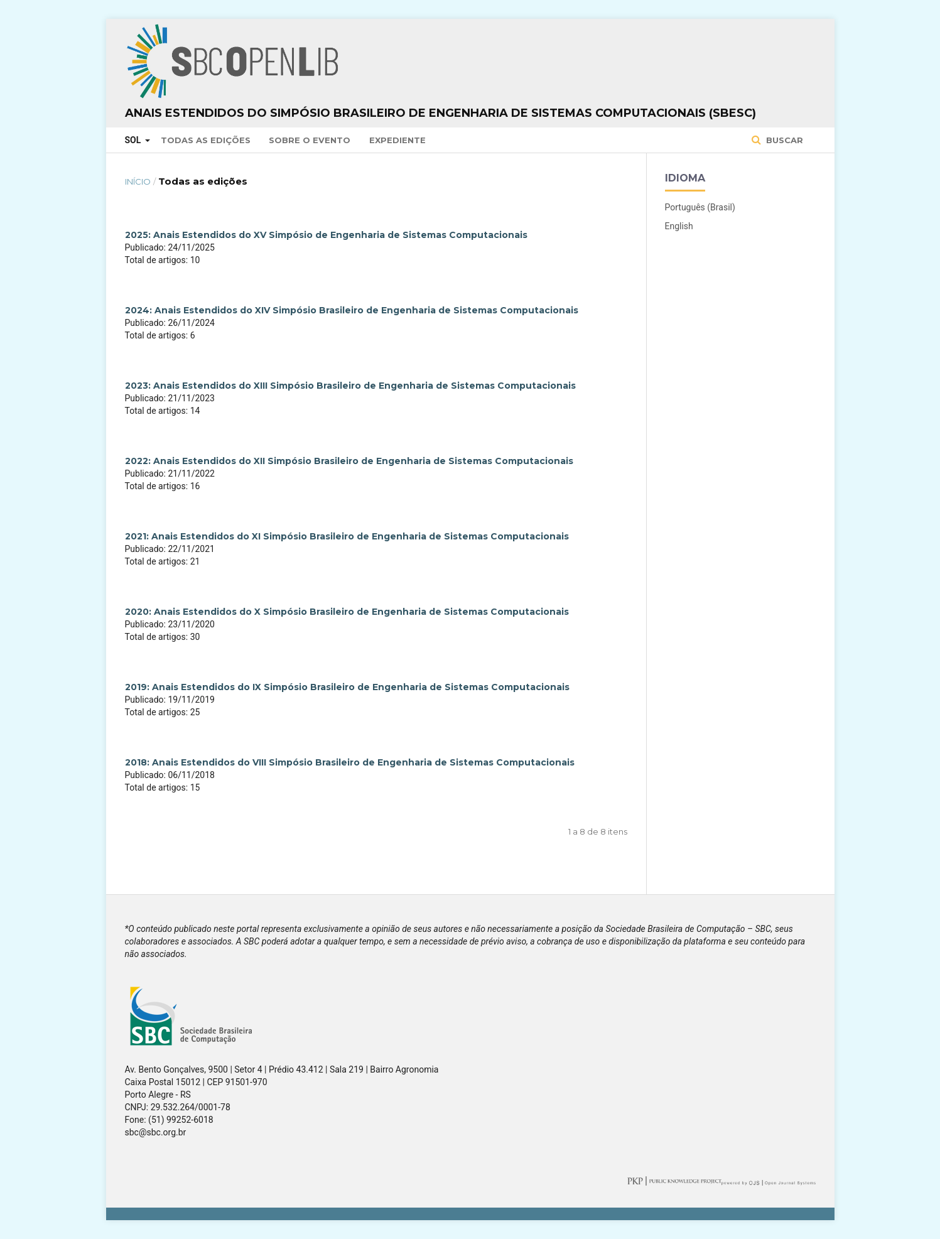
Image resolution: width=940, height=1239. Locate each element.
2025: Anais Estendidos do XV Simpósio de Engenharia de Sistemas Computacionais (326, 235)
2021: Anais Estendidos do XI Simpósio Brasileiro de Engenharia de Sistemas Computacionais (347, 536)
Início (138, 181)
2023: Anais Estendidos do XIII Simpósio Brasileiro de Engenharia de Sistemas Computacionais (350, 385)
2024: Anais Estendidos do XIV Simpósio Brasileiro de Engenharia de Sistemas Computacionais (351, 310)
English (679, 226)
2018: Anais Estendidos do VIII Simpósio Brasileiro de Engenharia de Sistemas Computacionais (350, 762)
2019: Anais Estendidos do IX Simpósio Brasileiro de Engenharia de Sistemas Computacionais (347, 687)
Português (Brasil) (700, 207)
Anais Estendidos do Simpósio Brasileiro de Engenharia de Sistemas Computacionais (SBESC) (440, 113)
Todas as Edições (206, 140)
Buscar (783, 140)
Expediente (397, 140)
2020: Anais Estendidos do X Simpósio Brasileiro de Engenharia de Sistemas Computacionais (347, 611)
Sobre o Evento (309, 140)
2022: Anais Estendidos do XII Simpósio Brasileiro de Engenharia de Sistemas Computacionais (349, 461)
